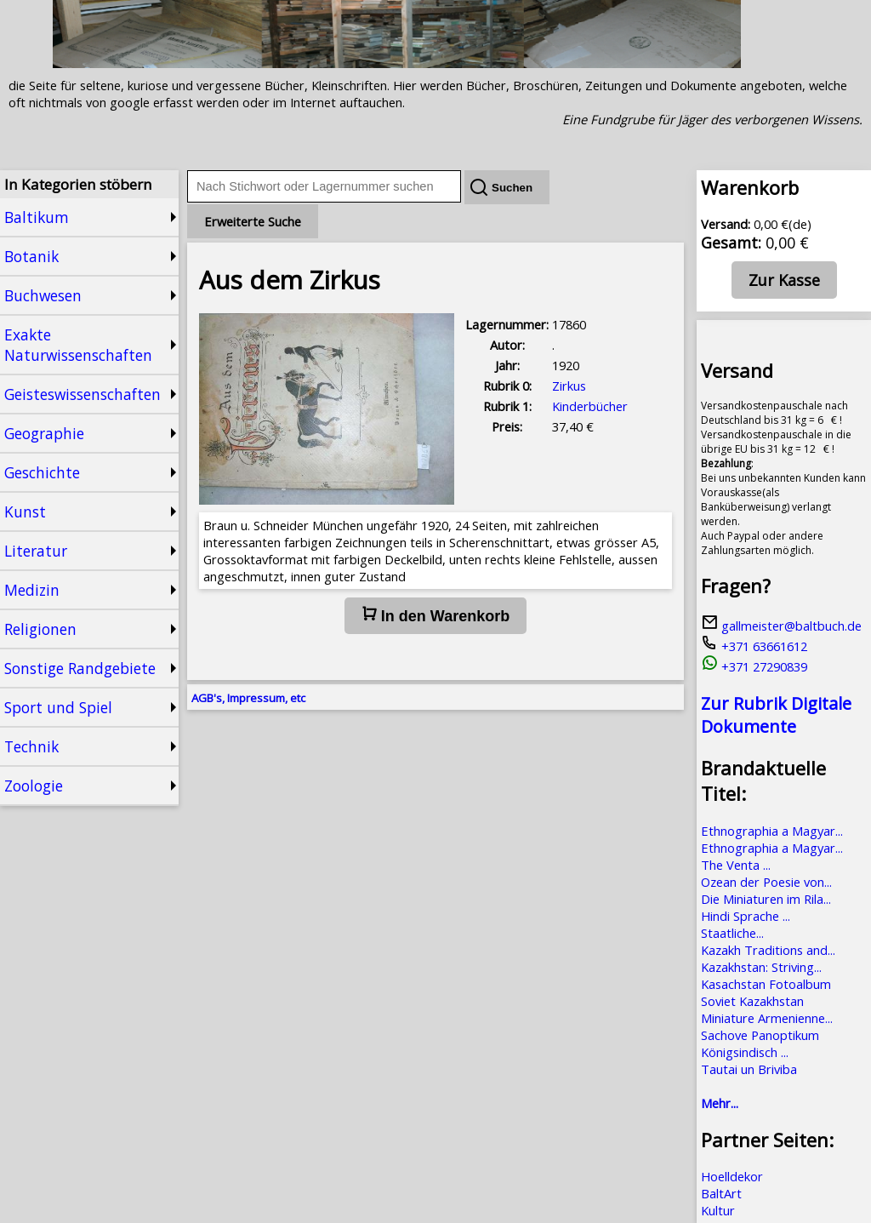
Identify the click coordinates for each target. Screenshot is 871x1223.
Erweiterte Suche (252, 221)
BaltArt (721, 1193)
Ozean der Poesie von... (766, 881)
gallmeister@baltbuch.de (781, 625)
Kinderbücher (590, 405)
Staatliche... (732, 932)
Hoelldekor (732, 1176)
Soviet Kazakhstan (752, 1000)
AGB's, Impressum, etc (248, 698)
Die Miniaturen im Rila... (766, 898)
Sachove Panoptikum (760, 1034)
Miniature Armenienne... (767, 1017)
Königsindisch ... (744, 1051)
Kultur (718, 1210)
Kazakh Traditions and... (768, 949)
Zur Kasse (784, 280)
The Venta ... (736, 864)
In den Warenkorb (435, 615)
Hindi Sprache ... (745, 915)
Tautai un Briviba (749, 1068)
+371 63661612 (754, 645)
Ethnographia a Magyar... (772, 830)
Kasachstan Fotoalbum (766, 983)
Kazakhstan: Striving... (761, 966)
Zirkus (569, 385)
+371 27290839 (754, 666)
